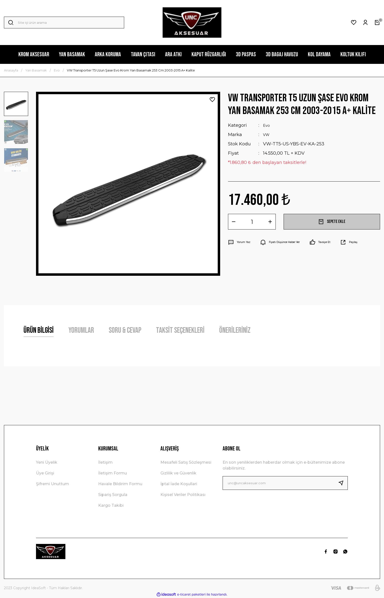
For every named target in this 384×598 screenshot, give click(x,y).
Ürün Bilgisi (39, 330)
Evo (267, 125)
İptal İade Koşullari (178, 484)
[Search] (64, 22)
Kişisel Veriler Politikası (182, 494)
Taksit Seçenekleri (180, 330)
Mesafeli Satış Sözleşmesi (185, 462)
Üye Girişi (45, 473)
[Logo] (192, 22)
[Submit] (343, 483)
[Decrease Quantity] (233, 221)
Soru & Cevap (125, 330)
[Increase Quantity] (270, 221)
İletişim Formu (112, 473)
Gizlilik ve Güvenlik (178, 473)
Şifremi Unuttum (52, 484)
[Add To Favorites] (212, 100)
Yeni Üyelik (46, 462)
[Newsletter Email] (285, 483)
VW (267, 134)
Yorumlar (81, 330)
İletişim (105, 462)
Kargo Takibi (111, 505)
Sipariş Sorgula (112, 494)
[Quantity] (252, 221)
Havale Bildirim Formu (120, 484)
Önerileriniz (235, 330)
